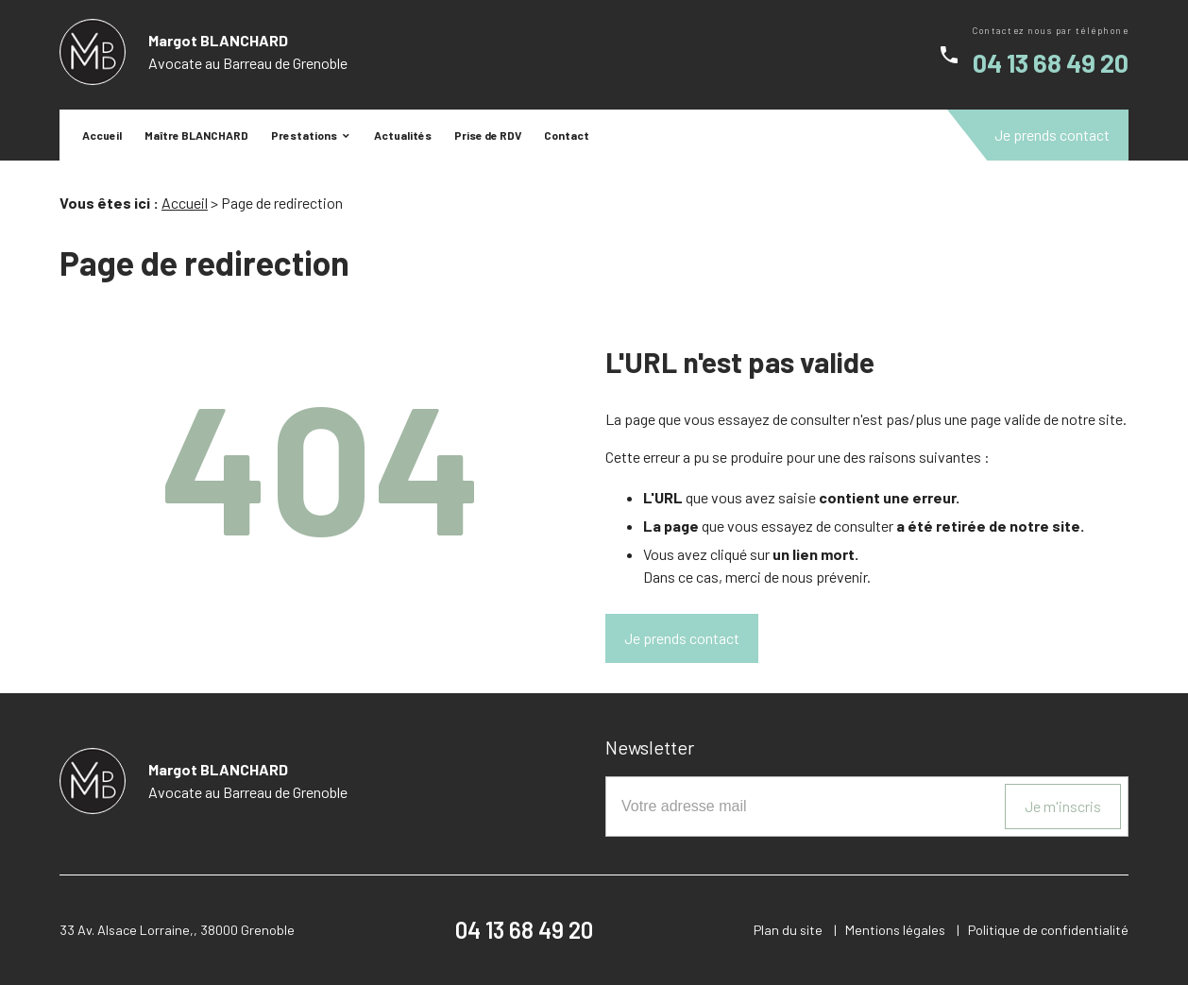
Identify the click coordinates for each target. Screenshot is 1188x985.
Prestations (304, 135)
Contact (566, 135)
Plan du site (788, 930)
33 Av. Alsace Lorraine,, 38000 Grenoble (177, 930)
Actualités (403, 135)
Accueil (102, 135)
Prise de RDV (487, 135)
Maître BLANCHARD (196, 135)
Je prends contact (1052, 135)
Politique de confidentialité (1048, 930)
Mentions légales (895, 930)
